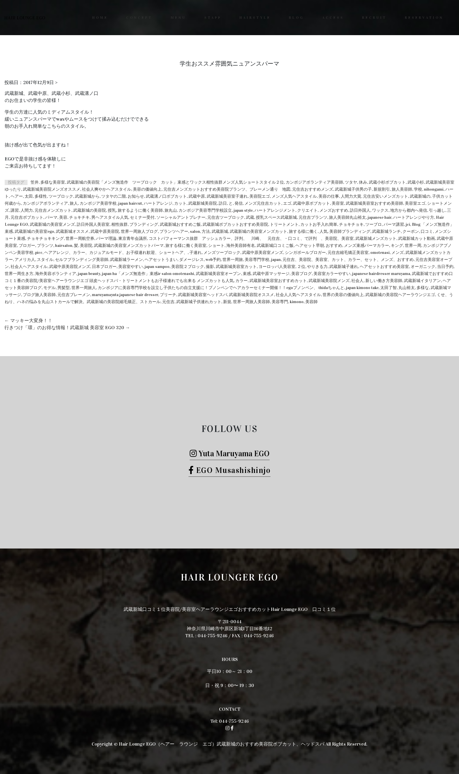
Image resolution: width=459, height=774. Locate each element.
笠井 (34, 182)
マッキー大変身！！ (28, 320)
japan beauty (89, 273)
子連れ (195, 252)
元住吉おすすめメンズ (312, 189)
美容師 (311, 301)
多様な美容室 (52, 182)
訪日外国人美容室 (93, 224)
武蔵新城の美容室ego (34, 231)
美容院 (86, 245)
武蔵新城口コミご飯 (275, 245)
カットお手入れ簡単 (318, 224)
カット (180, 203)
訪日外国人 (360, 210)
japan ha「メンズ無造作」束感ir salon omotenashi (148, 273)
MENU (178, 18)
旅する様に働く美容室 (185, 245)
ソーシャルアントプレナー (180, 217)
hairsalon (63, 245)
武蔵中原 (197, 196)
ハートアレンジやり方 (413, 217)
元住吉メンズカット (53, 210)
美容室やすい (130, 266)
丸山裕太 (406, 287)
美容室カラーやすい (332, 273)
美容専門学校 (257, 259)
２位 (301, 266)
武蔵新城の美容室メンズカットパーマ (129, 245)
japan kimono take (362, 287)
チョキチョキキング (45, 238)
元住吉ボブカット (27, 217)
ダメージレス (191, 259)
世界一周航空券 (80, 238)
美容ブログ (301, 273)
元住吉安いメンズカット (385, 196)
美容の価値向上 (147, 189)
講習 (15, 210)
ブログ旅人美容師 (39, 294)
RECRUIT (374, 18)
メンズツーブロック (221, 252)
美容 (63, 217)
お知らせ (136, 196)
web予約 (213, 259)
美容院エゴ (259, 196)
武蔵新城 (220, 231)
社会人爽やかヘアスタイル (106, 189)
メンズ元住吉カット (262, 203)
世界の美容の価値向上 (343, 294)
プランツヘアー (174, 231)
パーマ (51, 217)
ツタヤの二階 (113, 196)
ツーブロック (61, 196)
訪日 (223, 203)
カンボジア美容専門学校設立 (205, 210)
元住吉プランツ (313, 217)
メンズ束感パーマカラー (366, 245)
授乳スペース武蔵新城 (276, 217)
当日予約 (445, 266)
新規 (227, 301)
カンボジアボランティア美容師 (314, 182)
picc (38, 252)
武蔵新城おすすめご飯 (180, 224)
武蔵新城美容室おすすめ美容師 (374, 203)
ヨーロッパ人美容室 (276, 266)
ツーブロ (373, 224)
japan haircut (130, 203)
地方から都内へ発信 (408, 210)
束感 (247, 273)
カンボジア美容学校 (98, 203)
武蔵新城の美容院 (89, 210)
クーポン (411, 231)
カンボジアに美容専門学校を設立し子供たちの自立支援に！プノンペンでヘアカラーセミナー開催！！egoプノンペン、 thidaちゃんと (221, 287)
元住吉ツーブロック (225, 217)
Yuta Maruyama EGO (230, 453)
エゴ (287, 203)
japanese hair (379, 217)
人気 (323, 231)
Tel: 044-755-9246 (229, 721)
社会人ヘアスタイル (29, 266)
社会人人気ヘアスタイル (298, 294)
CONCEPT (139, 18)
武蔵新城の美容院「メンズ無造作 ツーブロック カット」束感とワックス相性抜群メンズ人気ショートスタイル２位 (175, 182)
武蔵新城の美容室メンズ (52, 224)
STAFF (212, 18)
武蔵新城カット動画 (416, 238)
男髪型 (63, 287)
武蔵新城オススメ (72, 231)
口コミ (427, 231)
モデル (49, 287)
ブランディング (143, 224)
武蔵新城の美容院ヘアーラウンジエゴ (400, 294)
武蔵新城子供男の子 (353, 189)
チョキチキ (79, 217)
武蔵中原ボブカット (311, 203)
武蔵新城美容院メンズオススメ (51, 189)
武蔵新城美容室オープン (218, 273)
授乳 (112, 210)
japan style (243, 210)
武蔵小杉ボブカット (387, 182)
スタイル (45, 259)
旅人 (74, 203)
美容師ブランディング (349, 231)
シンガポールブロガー (305, 252)
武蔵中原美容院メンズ (69, 266)
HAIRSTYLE (255, 18)
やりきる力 (317, 266)
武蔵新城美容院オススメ (251, 294)
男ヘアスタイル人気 (109, 217)
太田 (29, 196)
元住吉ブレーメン (73, 294)
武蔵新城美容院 (202, 203)
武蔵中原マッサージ (271, 273)
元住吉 (168, 301)
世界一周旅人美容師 (251, 301)
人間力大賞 (351, 196)
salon (195, 231)
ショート (216, 245)
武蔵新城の (420, 196)
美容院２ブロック (187, 266)
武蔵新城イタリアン (422, 280)
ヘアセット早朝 (309, 245)
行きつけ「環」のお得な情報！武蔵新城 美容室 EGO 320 (67, 327)
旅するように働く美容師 (140, 210)
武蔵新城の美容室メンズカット (258, 231)
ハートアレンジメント (274, 210)
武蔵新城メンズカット (375, 238)
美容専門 (280, 301)
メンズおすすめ (333, 210)
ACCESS (333, 18)
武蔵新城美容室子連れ (227, 196)
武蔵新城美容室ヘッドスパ (202, 294)
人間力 (26, 210)
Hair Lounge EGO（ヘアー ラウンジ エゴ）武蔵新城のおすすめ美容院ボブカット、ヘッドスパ (221, 744)
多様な (423, 287)
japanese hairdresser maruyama (381, 273)
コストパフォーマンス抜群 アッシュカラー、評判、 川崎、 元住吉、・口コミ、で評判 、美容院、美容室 (251, 238)
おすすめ (334, 245)
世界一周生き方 (19, 273)
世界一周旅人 (83, 287)
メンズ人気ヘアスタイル (294, 196)
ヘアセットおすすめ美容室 (384, 266)
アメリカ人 (25, 259)
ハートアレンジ (158, 203)
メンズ (397, 252)
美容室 (338, 203)
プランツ (45, 245)
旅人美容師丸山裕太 (347, 217)
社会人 (357, 280)
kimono (297, 301)
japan (276, 259)
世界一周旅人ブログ (139, 231)
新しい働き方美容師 (383, 280)
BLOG (296, 18)
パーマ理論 (106, 238)
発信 (238, 203)
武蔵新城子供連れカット (198, 301)
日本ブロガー (104, 266)
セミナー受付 (142, 217)
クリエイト (307, 210)
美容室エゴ (415, 203)
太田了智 (388, 287)
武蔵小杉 (415, 182)
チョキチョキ (351, 224)
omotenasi (380, 252)
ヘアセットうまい (161, 259)
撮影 (210, 266)
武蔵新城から (87, 196)
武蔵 (250, 217)
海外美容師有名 (240, 245)
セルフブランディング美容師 (81, 259)
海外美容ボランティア (55, 273)
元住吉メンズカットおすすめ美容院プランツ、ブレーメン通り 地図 (226, 189)
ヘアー (17, 196)
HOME (100, 18)
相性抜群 (119, 224)
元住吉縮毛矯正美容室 (348, 252)
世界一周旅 (232, 259)
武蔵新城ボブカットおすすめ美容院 (235, 224)
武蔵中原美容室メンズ (262, 252)
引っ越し (437, 210)
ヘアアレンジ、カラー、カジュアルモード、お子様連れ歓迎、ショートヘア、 (116, 252)
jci (408, 224)
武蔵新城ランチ (386, 231)
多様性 (41, 196)
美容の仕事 (328, 196)
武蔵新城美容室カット (236, 266)
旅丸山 (171, 210)
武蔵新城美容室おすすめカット (278, 280)
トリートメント (284, 224)
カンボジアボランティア (45, 203)
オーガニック (423, 266)
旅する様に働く (303, 231)
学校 (418, 189)
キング (397, 245)
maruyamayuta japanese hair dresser (125, 294)
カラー (241, 280)
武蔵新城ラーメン (126, 259)
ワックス (380, 210)
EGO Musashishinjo (230, 470)
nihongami (433, 189)
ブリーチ (168, 294)
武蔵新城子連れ (343, 266)
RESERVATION (424, 18)
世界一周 (413, 245)
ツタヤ (351, 182)
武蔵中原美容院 (104, 231)
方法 (206, 231)
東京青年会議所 (132, 238)
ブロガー (27, 245)
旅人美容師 (402, 189)
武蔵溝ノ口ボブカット (166, 196)
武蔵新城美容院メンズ (329, 280)
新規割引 (382, 189)
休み (363, 182)
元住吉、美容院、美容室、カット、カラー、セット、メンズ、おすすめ (348, 259)
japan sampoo (157, 266)
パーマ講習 (393, 224)
